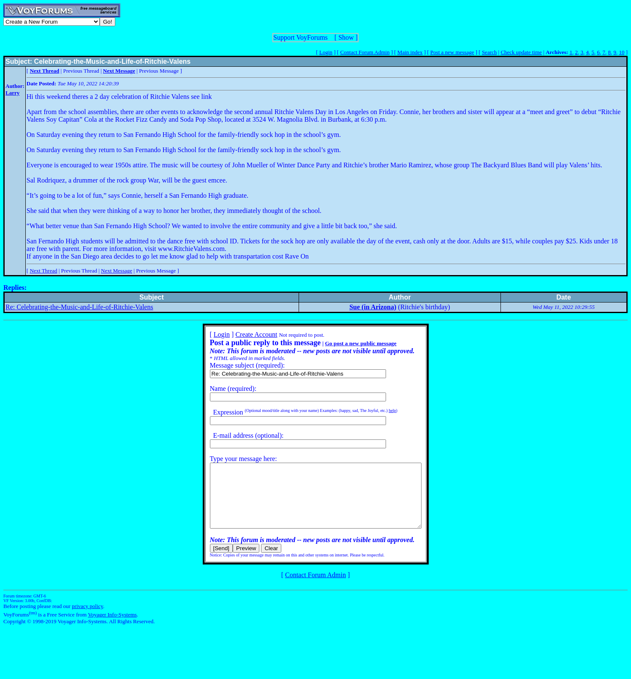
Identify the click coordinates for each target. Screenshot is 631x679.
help (379, 410)
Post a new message (452, 52)
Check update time (520, 52)
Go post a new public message (347, 343)
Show (346, 37)
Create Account (243, 334)
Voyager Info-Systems (112, 627)
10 (621, 52)
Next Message (116, 270)
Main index (410, 52)
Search (489, 52)
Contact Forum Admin (364, 52)
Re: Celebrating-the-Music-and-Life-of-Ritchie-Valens (79, 307)
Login (325, 52)
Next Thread (43, 270)
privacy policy (87, 619)
